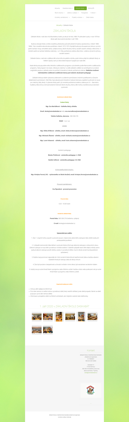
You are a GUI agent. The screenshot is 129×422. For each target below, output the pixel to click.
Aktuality (59, 25)
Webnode (69, 417)
